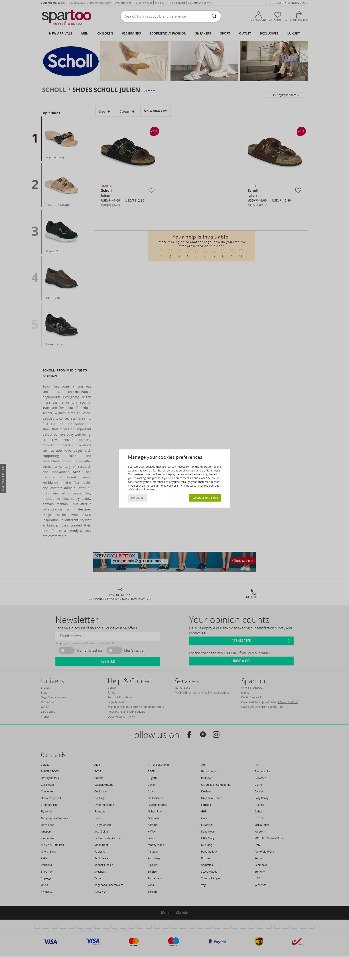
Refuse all (137, 497)
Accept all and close (205, 497)
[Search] (214, 16)
